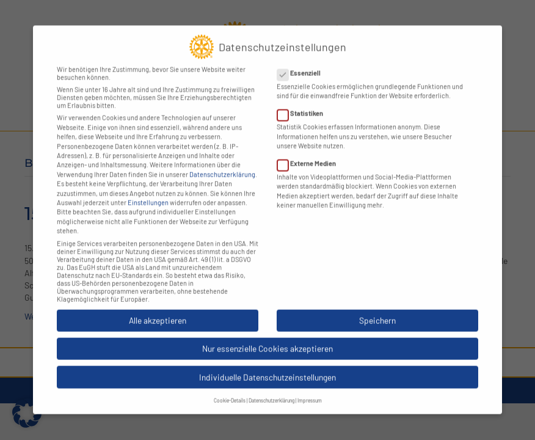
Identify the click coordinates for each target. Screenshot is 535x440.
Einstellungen (148, 192)
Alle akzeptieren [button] (157, 309)
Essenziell (303, 61)
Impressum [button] (309, 389)
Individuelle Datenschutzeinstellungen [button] (267, 366)
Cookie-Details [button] (230, 389)
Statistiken (304, 102)
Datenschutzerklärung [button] (271, 389)
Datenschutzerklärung (222, 163)
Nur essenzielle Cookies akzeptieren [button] (267, 337)
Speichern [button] (377, 309)
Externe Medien (310, 152)
